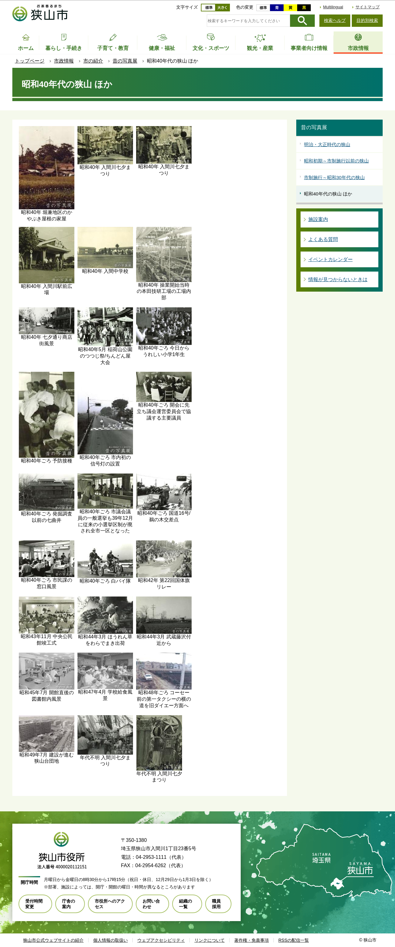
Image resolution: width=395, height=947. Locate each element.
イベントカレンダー (330, 259)
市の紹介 (93, 61)
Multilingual (333, 7)
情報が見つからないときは (338, 279)
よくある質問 (323, 239)
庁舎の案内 (68, 904)
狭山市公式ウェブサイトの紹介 (53, 940)
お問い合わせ (151, 904)
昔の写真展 (125, 61)
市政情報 (64, 61)
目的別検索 (367, 20)
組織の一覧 (185, 904)
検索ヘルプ (335, 20)
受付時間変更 (34, 904)
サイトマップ (368, 7)
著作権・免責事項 (251, 940)
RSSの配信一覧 (293, 940)
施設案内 (318, 219)
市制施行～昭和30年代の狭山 (334, 177)
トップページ (29, 61)
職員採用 (216, 904)
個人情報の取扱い (110, 940)
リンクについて (209, 940)
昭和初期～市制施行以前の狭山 (336, 160)
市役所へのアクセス (110, 904)
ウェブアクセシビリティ (161, 940)
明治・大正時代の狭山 (327, 144)
